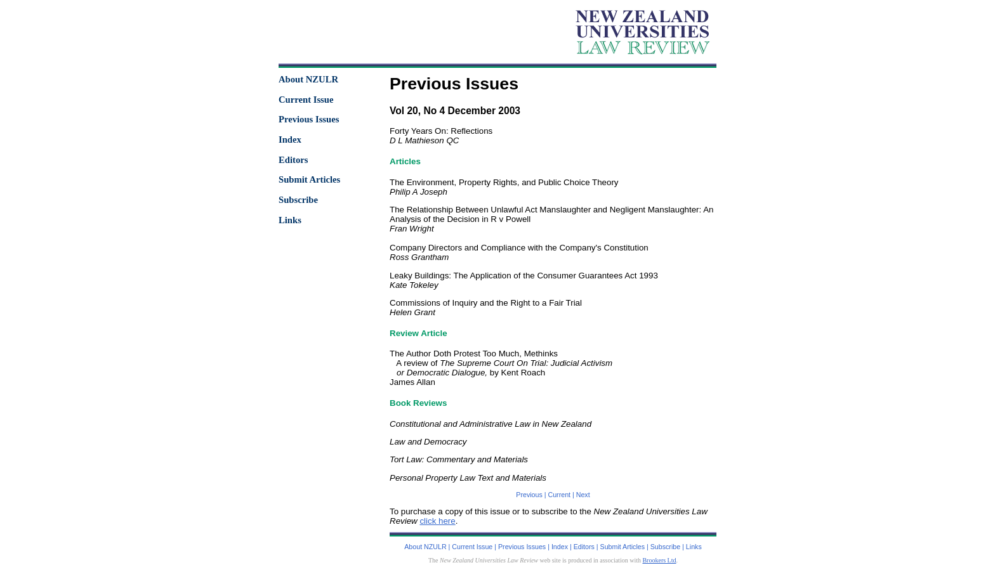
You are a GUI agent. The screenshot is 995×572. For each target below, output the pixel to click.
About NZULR (308, 79)
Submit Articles (309, 179)
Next (583, 494)
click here (437, 521)
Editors (293, 160)
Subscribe (298, 200)
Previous (529, 494)
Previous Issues (309, 119)
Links (290, 220)
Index (290, 139)
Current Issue (306, 99)
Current (559, 494)
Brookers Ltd (659, 560)
